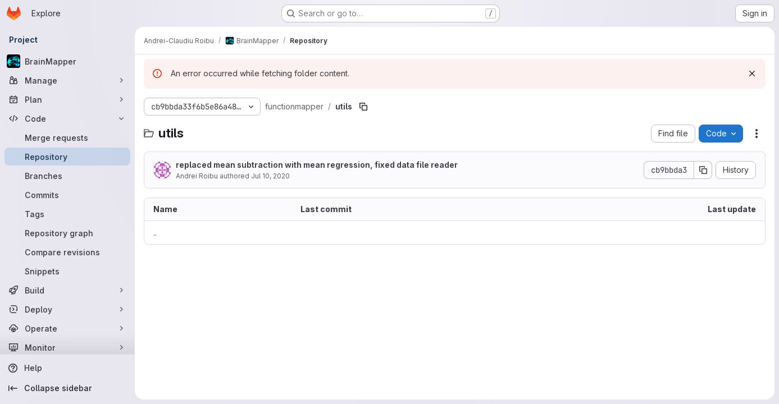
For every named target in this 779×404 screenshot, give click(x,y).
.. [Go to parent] (155, 232)
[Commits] (67, 195)
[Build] (67, 290)
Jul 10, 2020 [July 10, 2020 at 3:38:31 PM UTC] (270, 176)
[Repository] (67, 157)
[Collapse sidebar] (67, 388)
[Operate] (67, 328)
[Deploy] (67, 309)
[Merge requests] (67, 137)
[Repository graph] (67, 233)
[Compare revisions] (67, 252)
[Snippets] (67, 271)
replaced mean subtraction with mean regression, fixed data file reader (317, 164)
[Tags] (67, 214)
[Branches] (67, 176)
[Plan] (67, 99)
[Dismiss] (752, 73)
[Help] (67, 368)
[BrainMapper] (67, 61)
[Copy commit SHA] (703, 170)
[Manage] (67, 80)
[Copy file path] (363, 107)
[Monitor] (67, 347)
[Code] (67, 118)
